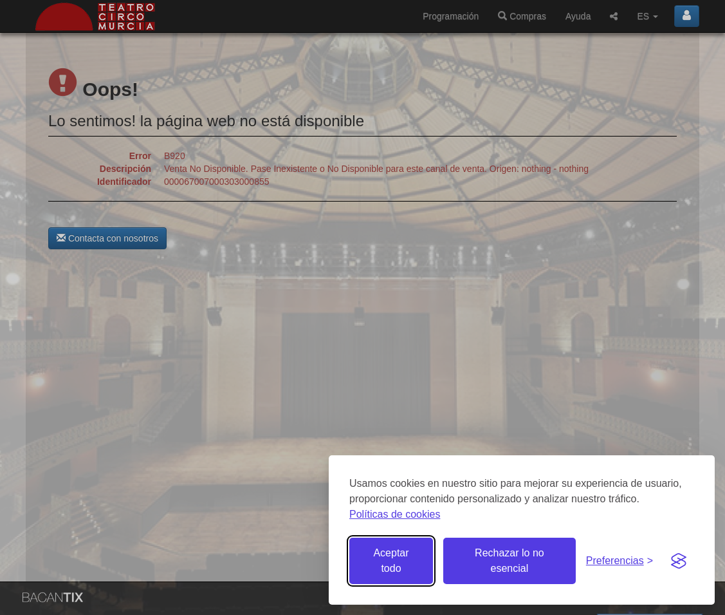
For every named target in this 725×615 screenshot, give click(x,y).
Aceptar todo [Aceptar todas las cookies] (390, 560)
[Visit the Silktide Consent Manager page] (678, 560)
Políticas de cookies (394, 514)
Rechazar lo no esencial (509, 560)
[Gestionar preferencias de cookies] (619, 561)
